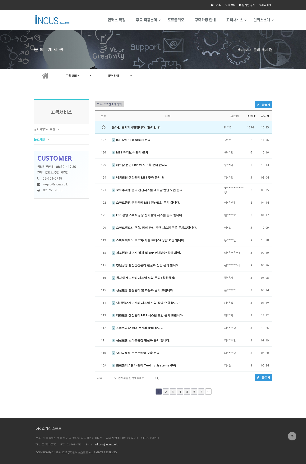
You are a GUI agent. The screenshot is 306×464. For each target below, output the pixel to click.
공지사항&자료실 (44, 129)
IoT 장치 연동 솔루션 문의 (131, 140)
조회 (251, 116)
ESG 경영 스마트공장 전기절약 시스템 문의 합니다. (147, 215)
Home (243, 49)
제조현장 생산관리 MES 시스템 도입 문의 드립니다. (148, 315)
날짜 (265, 116)
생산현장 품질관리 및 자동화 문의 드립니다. (143, 290)
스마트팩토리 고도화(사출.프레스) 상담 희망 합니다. (148, 240)
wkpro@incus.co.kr (56, 184)
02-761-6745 (52, 178)
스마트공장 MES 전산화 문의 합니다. (138, 328)
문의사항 (39, 139)
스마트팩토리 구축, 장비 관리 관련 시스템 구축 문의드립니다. (154, 227)
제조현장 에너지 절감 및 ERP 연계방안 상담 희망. (146, 253)
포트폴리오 (175, 20)
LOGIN (216, 5)
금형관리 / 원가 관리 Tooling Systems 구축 (144, 365)
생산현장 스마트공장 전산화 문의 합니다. (141, 340)
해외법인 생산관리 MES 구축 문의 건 (138, 177)
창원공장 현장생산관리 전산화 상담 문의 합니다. (146, 265)
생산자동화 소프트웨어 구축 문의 (135, 353)
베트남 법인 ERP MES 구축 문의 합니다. (140, 165)
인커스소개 (261, 20)
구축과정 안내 (205, 20)
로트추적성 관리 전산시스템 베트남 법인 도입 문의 (147, 190)
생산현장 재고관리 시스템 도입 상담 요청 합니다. (146, 303)
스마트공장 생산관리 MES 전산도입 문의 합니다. (146, 202)
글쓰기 (263, 104)
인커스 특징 (116, 20)
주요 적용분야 (146, 20)
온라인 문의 (247, 5)
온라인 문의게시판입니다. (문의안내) (136, 127)
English (265, 5)
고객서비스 (234, 20)
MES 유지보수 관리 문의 (130, 152)
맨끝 (208, 391)
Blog (230, 5)
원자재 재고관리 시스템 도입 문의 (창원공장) (143, 278)
